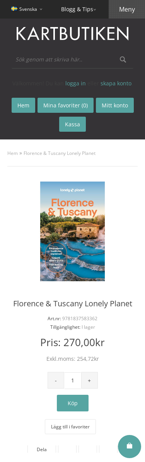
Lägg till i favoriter (70, 426)
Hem (12, 153)
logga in (75, 83)
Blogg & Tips (77, 9)
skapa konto (116, 83)
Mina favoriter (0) (65, 105)
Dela (42, 449)
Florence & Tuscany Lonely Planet (60, 153)
